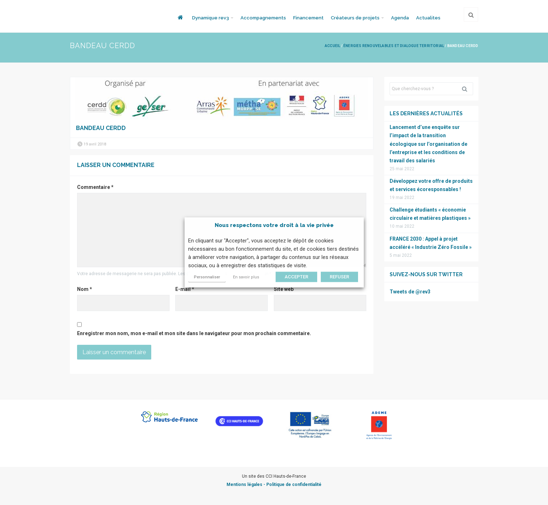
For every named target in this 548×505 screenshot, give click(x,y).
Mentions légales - (246, 484)
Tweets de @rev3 (410, 292)
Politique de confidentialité (293, 484)
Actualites (428, 17)
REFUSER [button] (339, 277)
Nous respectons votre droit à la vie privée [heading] (274, 225)
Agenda (400, 17)
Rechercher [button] (467, 88)
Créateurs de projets (355, 17)
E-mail (184, 289)
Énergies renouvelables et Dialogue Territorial (393, 46)
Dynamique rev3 (210, 17)
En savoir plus (246, 277)
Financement (308, 17)
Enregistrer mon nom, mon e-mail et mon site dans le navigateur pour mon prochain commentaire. (194, 333)
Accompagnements (263, 17)
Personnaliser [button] (207, 277)
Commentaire (95, 187)
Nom (84, 289)
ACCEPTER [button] (296, 277)
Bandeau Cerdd (101, 128)
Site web (284, 289)
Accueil (332, 46)
